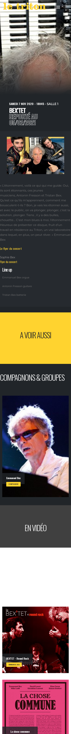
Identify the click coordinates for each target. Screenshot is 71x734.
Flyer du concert (8, 262)
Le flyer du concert (11, 248)
